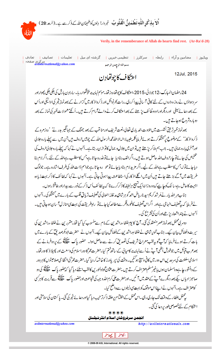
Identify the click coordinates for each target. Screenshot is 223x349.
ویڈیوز (203, 57)
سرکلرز (141, 57)
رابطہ (159, 57)
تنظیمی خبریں (118, 57)
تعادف (29, 57)
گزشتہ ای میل (90, 57)
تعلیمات (66, 57)
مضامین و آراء (181, 57)
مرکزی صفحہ (35, 61)
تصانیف (47, 57)
